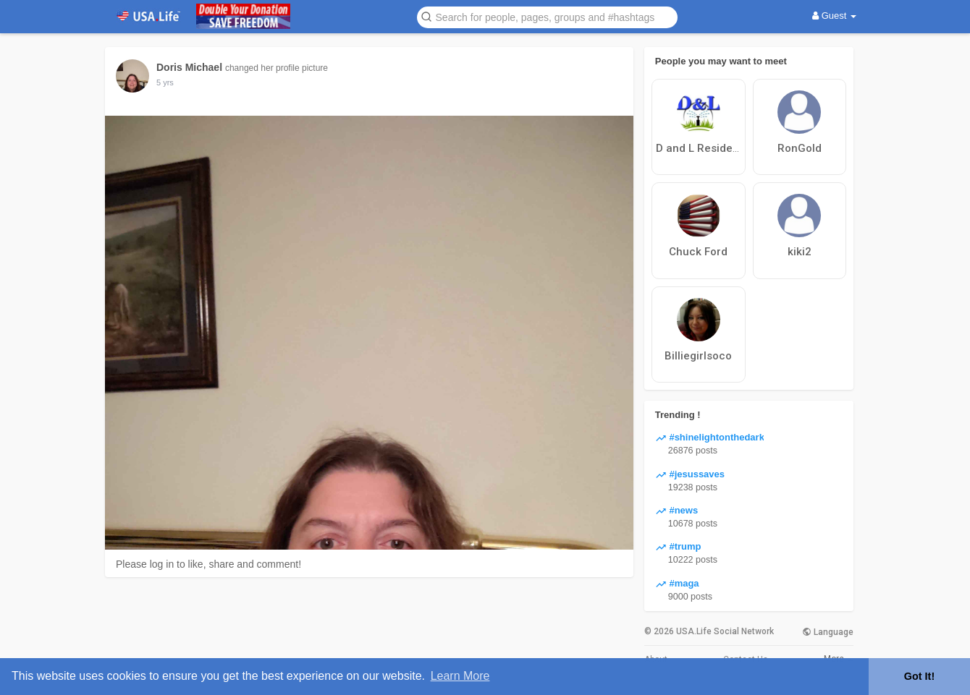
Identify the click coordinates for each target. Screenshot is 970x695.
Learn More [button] (460, 676)
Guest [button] (834, 15)
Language (827, 632)
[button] (547, 16)
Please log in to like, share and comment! (208, 564)
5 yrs (165, 82)
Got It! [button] (919, 676)
